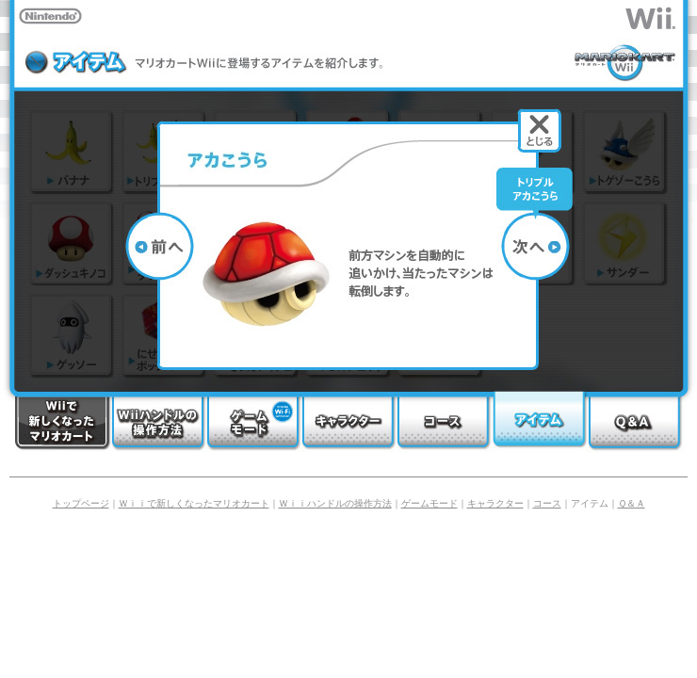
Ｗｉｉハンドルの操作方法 (335, 503)
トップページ (81, 503)
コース (547, 503)
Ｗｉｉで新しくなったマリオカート (194, 503)
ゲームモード (429, 503)
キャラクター (495, 503)
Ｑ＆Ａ (631, 503)
